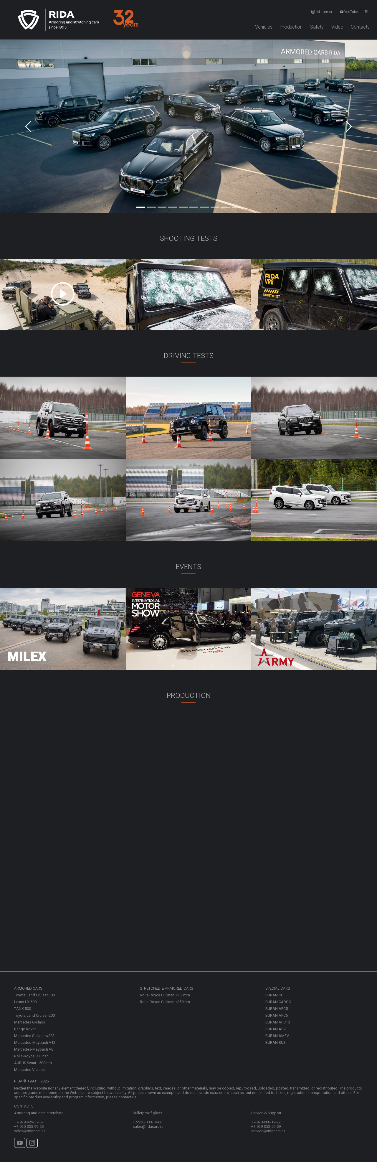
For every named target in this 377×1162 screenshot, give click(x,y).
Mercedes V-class (29, 1069)
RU (367, 12)
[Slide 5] (183, 206)
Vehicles (263, 27)
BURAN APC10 (277, 1022)
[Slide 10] (236, 206)
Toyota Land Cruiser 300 (34, 995)
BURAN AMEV (277, 1036)
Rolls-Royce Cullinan (31, 1056)
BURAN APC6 (276, 1015)
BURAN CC (274, 995)
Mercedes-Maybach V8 (33, 1049)
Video (337, 27)
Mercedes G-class (29, 1022)
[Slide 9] (225, 206)
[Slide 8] (215, 206)
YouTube (349, 12)
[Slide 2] (151, 206)
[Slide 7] (204, 206)
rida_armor (321, 12)
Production (291, 27)
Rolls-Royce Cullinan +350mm (165, 995)
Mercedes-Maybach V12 (34, 1042)
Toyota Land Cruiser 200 (34, 1015)
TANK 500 (22, 1008)
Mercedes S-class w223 (34, 1036)
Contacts (360, 27)
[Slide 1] (140, 206)
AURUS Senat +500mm (33, 1063)
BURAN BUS (275, 1042)
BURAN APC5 (276, 1008)
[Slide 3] (162, 206)
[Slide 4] (172, 206)
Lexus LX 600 (25, 1002)
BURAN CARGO (278, 1002)
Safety (317, 27)
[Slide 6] (193, 206)
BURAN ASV (275, 1029)
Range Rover (25, 1029)
